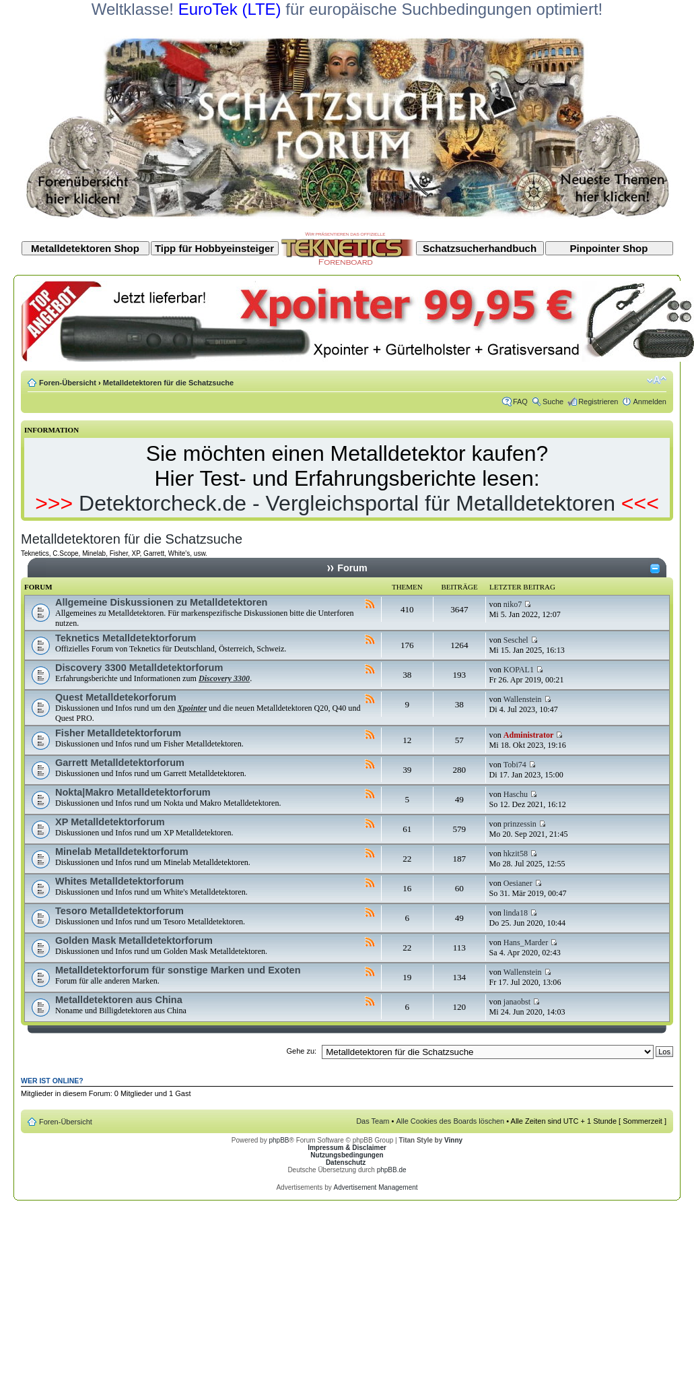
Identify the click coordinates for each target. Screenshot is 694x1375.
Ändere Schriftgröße (656, 380)
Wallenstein (523, 699)
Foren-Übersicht (67, 383)
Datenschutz (346, 1162)
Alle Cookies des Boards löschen (450, 1121)
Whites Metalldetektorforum (119, 881)
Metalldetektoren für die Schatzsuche (168, 383)
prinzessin (520, 824)
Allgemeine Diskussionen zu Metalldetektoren (161, 602)
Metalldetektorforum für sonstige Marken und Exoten (178, 970)
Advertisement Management (375, 1187)
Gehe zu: (301, 1051)
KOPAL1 (519, 669)
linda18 (516, 913)
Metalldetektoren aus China (118, 999)
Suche (553, 401)
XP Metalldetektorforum (110, 822)
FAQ (520, 401)
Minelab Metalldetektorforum (121, 851)
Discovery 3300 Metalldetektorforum (139, 667)
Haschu (516, 794)
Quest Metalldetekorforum (115, 697)
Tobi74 (515, 764)
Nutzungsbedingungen (346, 1155)
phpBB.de (392, 1170)
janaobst (517, 1001)
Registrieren (598, 401)
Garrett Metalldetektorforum (119, 762)
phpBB (279, 1140)
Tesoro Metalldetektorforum (119, 910)
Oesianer (518, 883)
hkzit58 (516, 853)
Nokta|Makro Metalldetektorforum (133, 792)
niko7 (513, 604)
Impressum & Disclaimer (347, 1147)
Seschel (516, 640)
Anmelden (649, 401)
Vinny (453, 1140)
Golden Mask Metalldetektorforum (134, 940)
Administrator (529, 735)
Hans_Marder (526, 942)
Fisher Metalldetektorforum (118, 733)
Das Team (372, 1121)
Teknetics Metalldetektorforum (125, 638)
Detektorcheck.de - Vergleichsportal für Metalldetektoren (347, 503)
